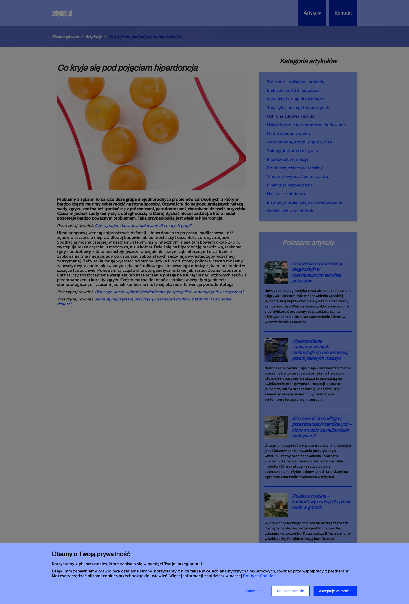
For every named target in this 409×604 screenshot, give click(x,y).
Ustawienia (253, 591)
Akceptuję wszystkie (335, 591)
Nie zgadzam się (290, 591)
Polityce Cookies (259, 575)
